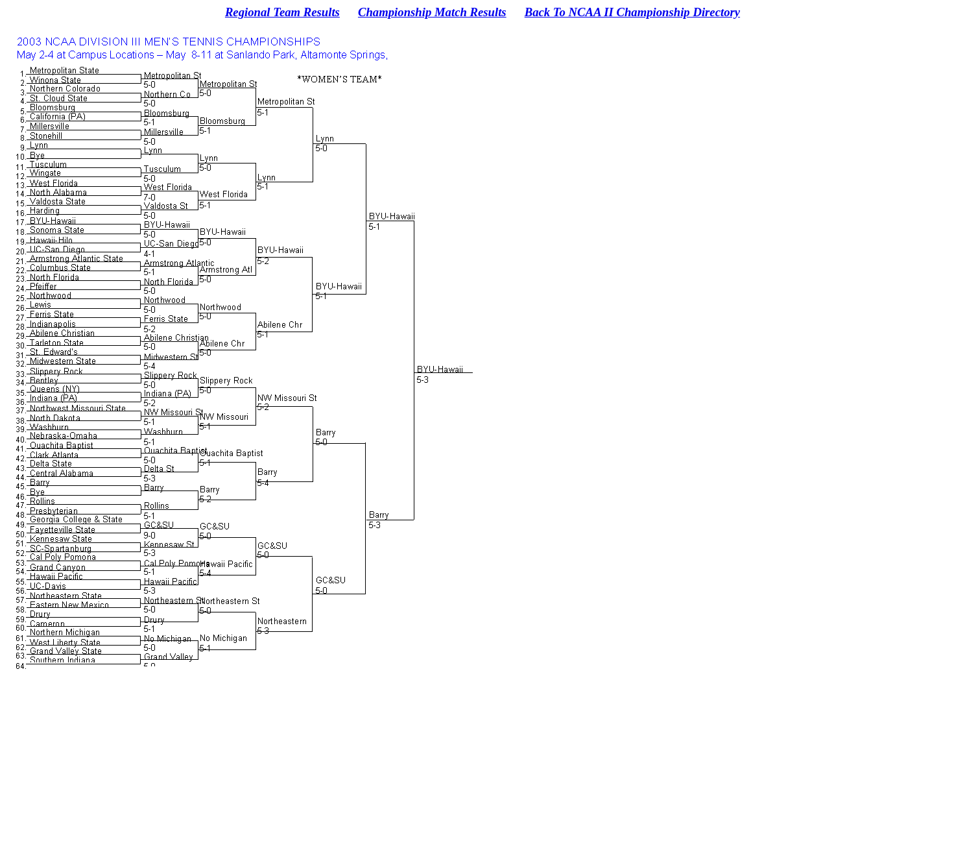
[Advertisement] (482, 768)
